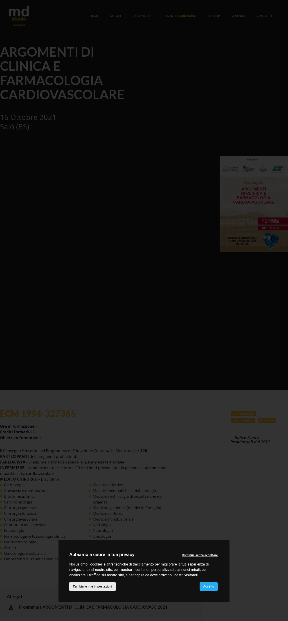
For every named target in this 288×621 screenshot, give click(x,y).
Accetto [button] (208, 586)
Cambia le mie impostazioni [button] (92, 586)
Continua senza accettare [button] (200, 555)
